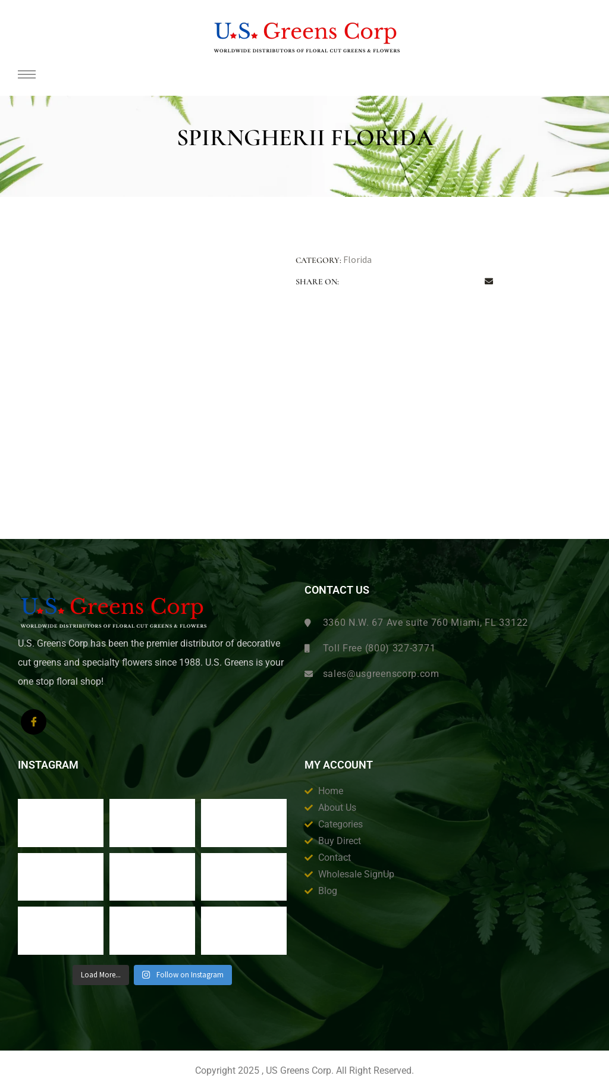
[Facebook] (33, 722)
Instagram (48, 765)
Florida (357, 259)
